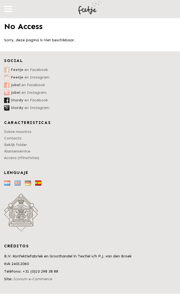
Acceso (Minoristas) (21, 157)
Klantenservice (17, 151)
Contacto (12, 138)
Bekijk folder (15, 144)
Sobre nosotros (18, 131)
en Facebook (29, 69)
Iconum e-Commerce (32, 279)
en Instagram (30, 77)
